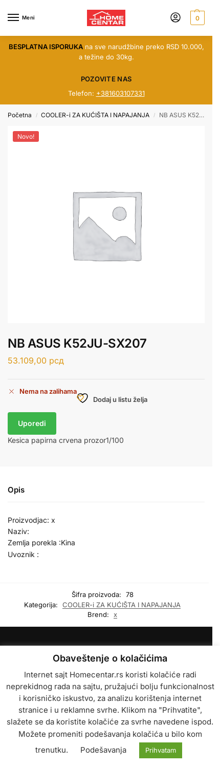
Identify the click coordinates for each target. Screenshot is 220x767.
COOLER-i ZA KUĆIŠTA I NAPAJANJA (95, 115)
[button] (196, 18)
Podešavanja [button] (103, 750)
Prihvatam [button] (160, 750)
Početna (20, 115)
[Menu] (23, 18)
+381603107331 (120, 93)
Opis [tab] (16, 490)
